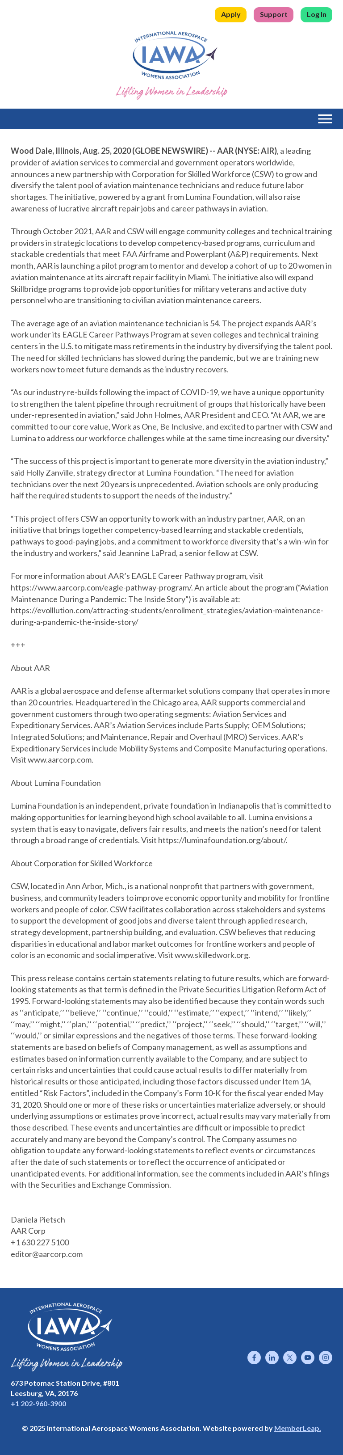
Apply (231, 14)
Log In (316, 14)
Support (274, 14)
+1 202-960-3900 (38, 1403)
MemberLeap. (297, 1428)
